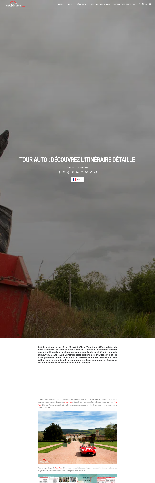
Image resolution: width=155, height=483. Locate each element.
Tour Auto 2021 (106, 386)
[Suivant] (120, 412)
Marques (70, 4)
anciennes (68, 118)
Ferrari (109, 449)
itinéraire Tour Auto (64, 386)
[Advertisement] (77, 95)
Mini (98, 456)
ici (64, 246)
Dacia (92, 449)
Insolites (91, 4)
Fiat (114, 449)
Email (89, 425)
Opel (108, 456)
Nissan (103, 456)
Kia (84, 453)
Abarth (81, 446)
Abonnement (10, 450)
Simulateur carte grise (86, 466)
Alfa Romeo (89, 446)
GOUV (132, 466)
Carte (7, 446)
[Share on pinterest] (73, 30)
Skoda (85, 460)
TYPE (123, 4)
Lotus (127, 453)
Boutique (116, 4)
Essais (60, 4)
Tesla (96, 460)
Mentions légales (11, 461)
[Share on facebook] (59, 30)
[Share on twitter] (64, 30)
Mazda (139, 453)
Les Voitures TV (48, 446)
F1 (65, 4)
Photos (40, 375)
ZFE (119, 466)
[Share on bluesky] (86, 30)
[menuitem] (61, 4)
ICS (45, 467)
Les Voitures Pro (49, 450)
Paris (82, 232)
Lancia (107, 453)
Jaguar (143, 449)
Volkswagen (110, 460)
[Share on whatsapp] (82, 30)
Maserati (133, 453)
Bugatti (128, 446)
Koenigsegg (90, 453)
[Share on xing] (91, 30)
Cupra (87, 449)
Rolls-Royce (141, 456)
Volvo (117, 460)
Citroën (81, 449)
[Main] (77, 412)
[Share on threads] (68, 30)
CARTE (128, 4)
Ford (119, 449)
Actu (84, 4)
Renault (133, 456)
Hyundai (130, 449)
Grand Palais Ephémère (47, 386)
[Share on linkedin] (77, 30)
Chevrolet (139, 446)
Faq (7, 454)
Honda (124, 449)
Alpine (96, 446)
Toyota (102, 460)
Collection (100, 4)
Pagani (114, 456)
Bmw (122, 446)
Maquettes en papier (101, 466)
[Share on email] (95, 30)
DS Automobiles (101, 449)
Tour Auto (58, 184)
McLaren (81, 456)
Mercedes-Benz (90, 456)
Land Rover (114, 453)
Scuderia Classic (49, 458)
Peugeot (119, 456)
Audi (111, 446)
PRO (133, 4)
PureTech (92, 470)
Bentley (116, 446)
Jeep (80, 453)
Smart (91, 460)
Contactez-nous (11, 458)
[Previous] (34, 412)
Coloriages (112, 466)
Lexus (121, 453)
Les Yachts (47, 454)
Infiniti (137, 449)
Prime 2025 (139, 466)
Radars (109, 4)
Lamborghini (100, 453)
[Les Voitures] (14, 4)
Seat (80, 460)
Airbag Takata (83, 470)
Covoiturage (125, 466)
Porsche (126, 456)
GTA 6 (45, 463)
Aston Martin (104, 446)
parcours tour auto (81, 386)
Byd (133, 446)
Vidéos (78, 4)
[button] (139, 4)
